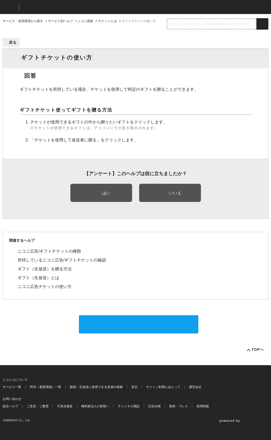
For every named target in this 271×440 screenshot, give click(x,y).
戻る (13, 42)
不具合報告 (65, 406)
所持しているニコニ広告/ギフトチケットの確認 (62, 260)
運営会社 (195, 387)
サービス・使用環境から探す (23, 21)
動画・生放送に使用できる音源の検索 (96, 387)
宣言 (134, 387)
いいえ (175, 193)
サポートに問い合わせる (138, 324)
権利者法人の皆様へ (95, 406)
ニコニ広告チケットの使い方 (45, 286)
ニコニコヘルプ (50, 7)
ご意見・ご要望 (38, 406)
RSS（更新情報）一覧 (45, 387)
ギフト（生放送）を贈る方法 (45, 269)
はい (106, 193)
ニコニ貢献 (85, 21)
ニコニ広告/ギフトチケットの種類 (49, 251)
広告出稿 (154, 406)
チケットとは (107, 21)
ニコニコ (9, 7)
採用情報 (203, 406)
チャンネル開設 (129, 406)
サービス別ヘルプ (60, 21)
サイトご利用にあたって (163, 387)
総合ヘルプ (10, 406)
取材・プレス (178, 406)
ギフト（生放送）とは (38, 277)
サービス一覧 (12, 387)
